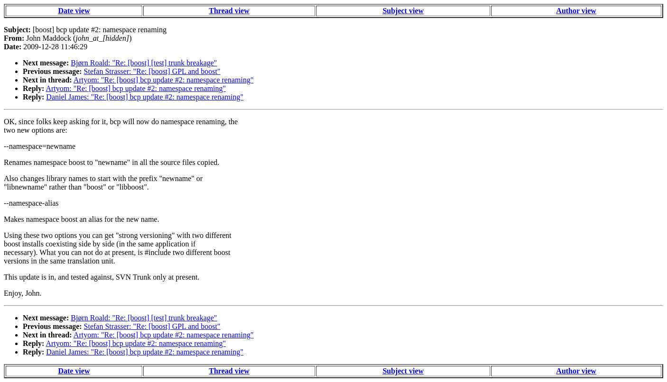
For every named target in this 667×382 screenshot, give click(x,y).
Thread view (229, 11)
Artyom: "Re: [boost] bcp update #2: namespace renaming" (164, 80)
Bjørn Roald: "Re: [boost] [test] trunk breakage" (144, 63)
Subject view (403, 11)
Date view (74, 11)
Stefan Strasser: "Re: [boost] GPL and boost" (152, 71)
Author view (576, 11)
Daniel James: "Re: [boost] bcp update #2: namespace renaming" (144, 97)
